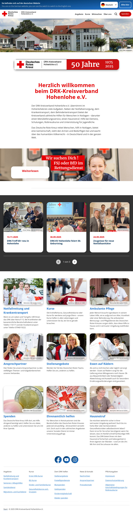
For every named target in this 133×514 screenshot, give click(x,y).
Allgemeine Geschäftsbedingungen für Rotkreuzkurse (116, 487)
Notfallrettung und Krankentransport (11, 477)
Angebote (79, 14)
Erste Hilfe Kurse (36, 476)
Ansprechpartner (15, 364)
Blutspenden (59, 485)
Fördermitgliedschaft (63, 493)
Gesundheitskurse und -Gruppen (39, 490)
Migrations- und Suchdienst (15, 492)
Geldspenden (60, 489)
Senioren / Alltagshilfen (13, 483)
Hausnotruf (97, 416)
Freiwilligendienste (62, 480)
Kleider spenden (61, 498)
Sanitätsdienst (9, 487)
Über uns (108, 14)
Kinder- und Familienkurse (40, 485)
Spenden (125, 14)
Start (6, 509)
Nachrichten (85, 476)
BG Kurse (33, 480)
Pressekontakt (86, 485)
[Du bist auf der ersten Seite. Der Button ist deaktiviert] (58, 262)
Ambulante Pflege (102, 308)
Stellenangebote (58, 364)
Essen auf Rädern (101, 364)
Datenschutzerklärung (114, 480)
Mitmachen (97, 14)
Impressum (110, 476)
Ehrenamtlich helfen (61, 416)
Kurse (87, 14)
